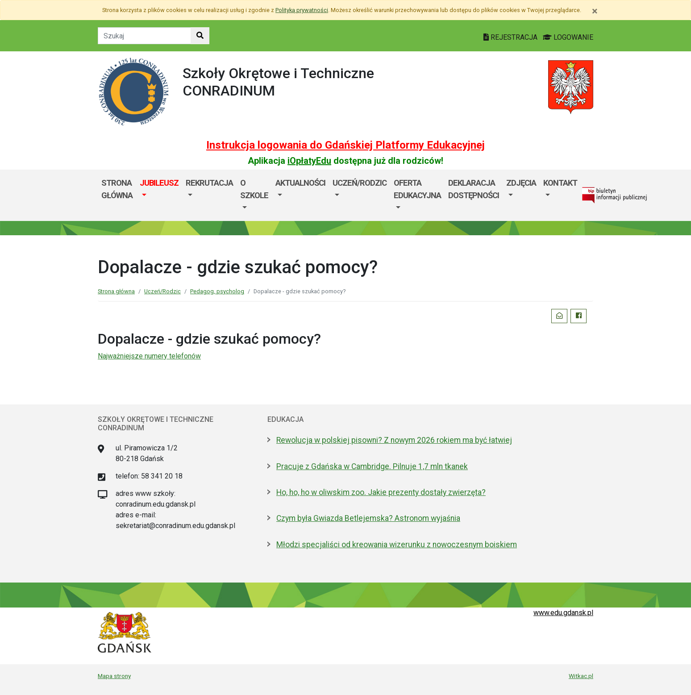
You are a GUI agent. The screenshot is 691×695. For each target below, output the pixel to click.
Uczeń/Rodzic (360, 182)
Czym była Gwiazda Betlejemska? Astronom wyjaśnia (368, 518)
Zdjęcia (521, 182)
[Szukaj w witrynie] (200, 35)
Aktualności (300, 182)
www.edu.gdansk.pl (563, 612)
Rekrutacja (209, 182)
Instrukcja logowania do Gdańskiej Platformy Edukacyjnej (345, 145)
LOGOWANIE (568, 37)
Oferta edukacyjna (417, 189)
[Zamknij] (595, 11)
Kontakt (560, 182)
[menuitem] (159, 195)
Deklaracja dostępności (473, 189)
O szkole (254, 189)
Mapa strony (114, 675)
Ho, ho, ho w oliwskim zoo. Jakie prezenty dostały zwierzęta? (381, 492)
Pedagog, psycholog (217, 291)
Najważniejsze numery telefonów (149, 356)
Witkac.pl (581, 675)
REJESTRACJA (511, 37)
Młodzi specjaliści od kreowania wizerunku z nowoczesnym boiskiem (396, 544)
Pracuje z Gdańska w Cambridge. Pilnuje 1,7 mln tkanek (372, 466)
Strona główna (117, 189)
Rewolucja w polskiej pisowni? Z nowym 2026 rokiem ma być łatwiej (394, 440)
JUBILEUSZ (159, 182)
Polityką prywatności (301, 10)
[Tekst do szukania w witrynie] (144, 35)
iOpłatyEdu (309, 160)
